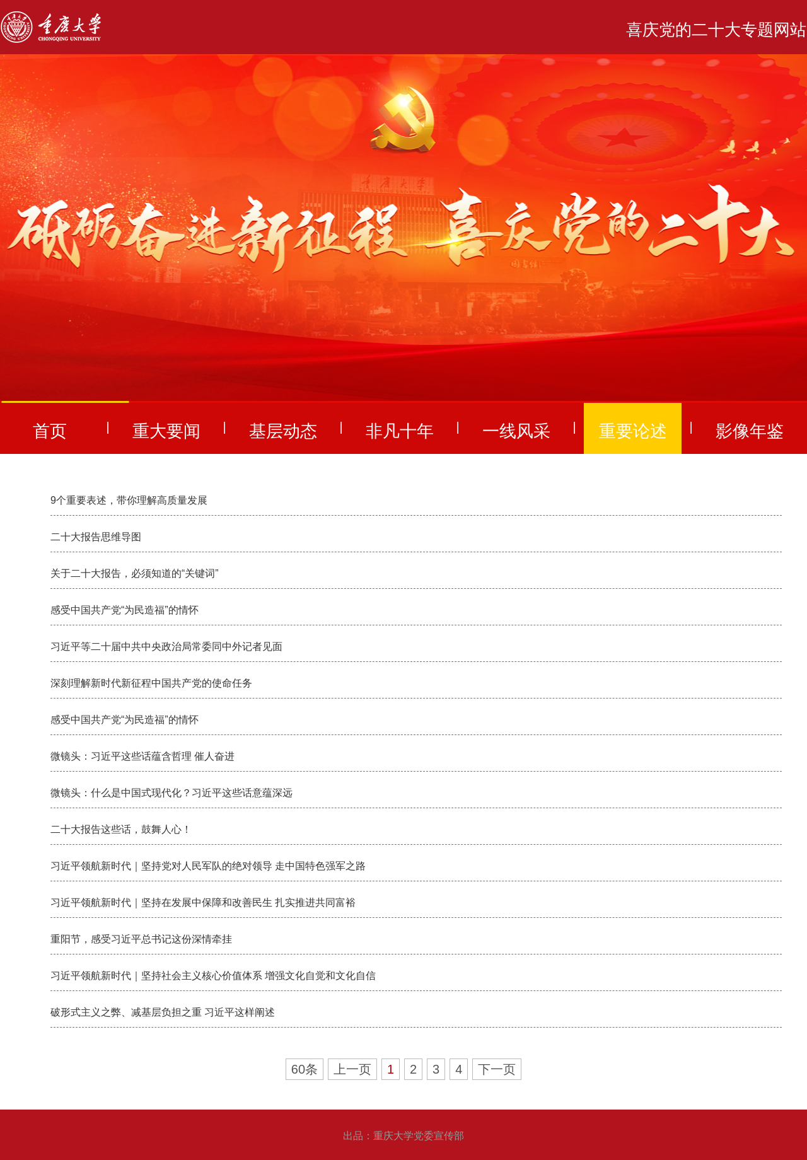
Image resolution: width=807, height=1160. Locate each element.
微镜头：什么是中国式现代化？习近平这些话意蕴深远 (171, 792)
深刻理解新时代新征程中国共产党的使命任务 (151, 683)
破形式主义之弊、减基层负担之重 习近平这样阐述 (162, 1012)
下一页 (497, 1069)
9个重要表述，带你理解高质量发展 (128, 500)
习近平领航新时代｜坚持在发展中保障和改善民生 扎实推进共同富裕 (203, 902)
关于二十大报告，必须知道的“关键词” (134, 573)
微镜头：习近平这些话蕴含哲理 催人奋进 (142, 756)
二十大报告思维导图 (95, 536)
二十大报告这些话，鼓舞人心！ (121, 829)
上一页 (352, 1069)
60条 (304, 1069)
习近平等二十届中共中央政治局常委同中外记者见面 (166, 646)
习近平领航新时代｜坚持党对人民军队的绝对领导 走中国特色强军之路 (208, 866)
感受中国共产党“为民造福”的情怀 (124, 610)
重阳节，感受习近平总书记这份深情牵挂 (141, 939)
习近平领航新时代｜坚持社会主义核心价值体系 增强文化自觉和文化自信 (213, 975)
